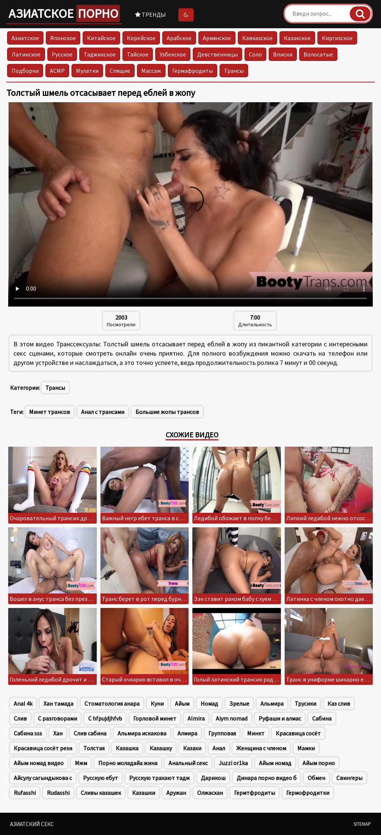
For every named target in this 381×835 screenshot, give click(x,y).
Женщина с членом (261, 748)
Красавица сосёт (298, 733)
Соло (255, 54)
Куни (157, 703)
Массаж (151, 70)
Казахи (192, 748)
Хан (58, 733)
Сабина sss (28, 733)
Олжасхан (210, 792)
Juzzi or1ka (233, 763)
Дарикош (213, 777)
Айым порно (318, 763)
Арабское (179, 38)
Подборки (25, 70)
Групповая (222, 733)
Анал (218, 748)
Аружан (176, 792)
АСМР (57, 70)
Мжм (81, 763)
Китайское (101, 38)
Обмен (316, 777)
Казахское (297, 38)
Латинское (26, 54)
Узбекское (173, 54)
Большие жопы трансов (167, 411)
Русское (62, 54)
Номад (209, 703)
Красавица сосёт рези (43, 748)
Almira (196, 718)
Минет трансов (49, 411)
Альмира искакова (142, 733)
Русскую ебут (100, 777)
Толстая (94, 748)
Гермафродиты (192, 70)
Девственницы (217, 54)
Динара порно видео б (267, 777)
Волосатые (318, 54)
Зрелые (239, 703)
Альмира (272, 703)
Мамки (306, 748)
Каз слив (338, 703)
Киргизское (337, 38)
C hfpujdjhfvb (105, 718)
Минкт (256, 733)
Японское (63, 38)
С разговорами (57, 718)
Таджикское (100, 54)
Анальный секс (188, 763)
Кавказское (257, 38)
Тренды (150, 14)
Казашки (143, 792)
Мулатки (87, 70)
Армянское (217, 38)
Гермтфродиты (254, 792)
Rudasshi (58, 792)
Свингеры (349, 777)
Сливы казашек (101, 792)
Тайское (137, 54)
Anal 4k (23, 703)
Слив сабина (90, 733)
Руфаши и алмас (280, 718)
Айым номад (275, 763)
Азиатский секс (32, 824)
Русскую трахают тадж (159, 777)
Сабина (322, 718)
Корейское (141, 38)
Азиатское (64, 13)
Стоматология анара (112, 703)
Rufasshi (25, 792)
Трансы (234, 70)
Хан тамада (58, 703)
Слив (20, 718)
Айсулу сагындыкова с (43, 777)
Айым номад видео (39, 763)
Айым (182, 703)
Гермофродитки (307, 792)
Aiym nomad (231, 718)
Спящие (120, 70)
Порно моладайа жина (127, 763)
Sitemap (362, 824)
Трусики (305, 703)
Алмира (187, 733)
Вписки (282, 54)
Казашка (127, 748)
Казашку (161, 748)
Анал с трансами (102, 411)
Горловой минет (154, 718)
